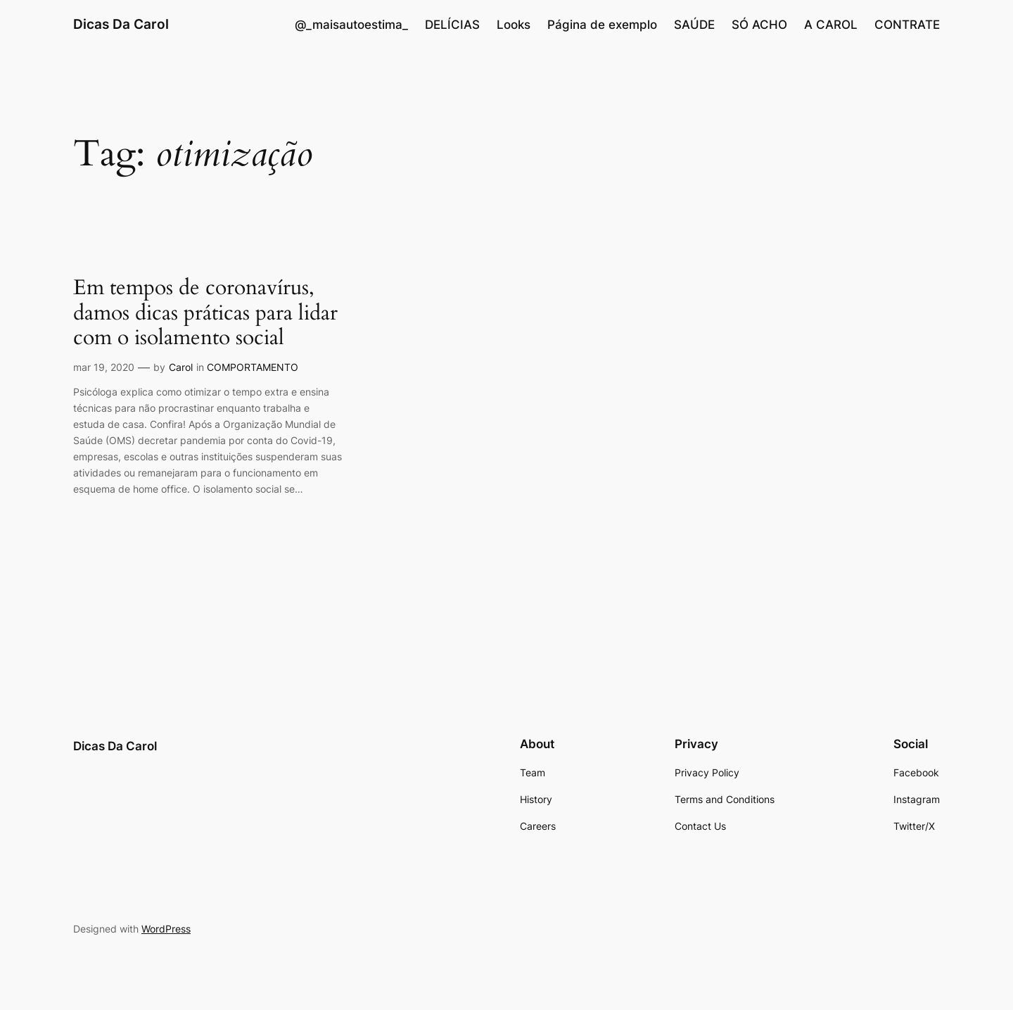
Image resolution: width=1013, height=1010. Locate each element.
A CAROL (831, 25)
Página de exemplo (602, 25)
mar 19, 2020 (103, 367)
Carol (181, 367)
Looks (513, 25)
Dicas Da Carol (121, 23)
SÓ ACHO (759, 25)
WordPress (166, 929)
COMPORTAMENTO (252, 367)
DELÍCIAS (452, 25)
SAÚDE (694, 25)
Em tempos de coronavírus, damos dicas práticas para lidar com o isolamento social (205, 313)
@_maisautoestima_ (351, 25)
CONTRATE (907, 25)
